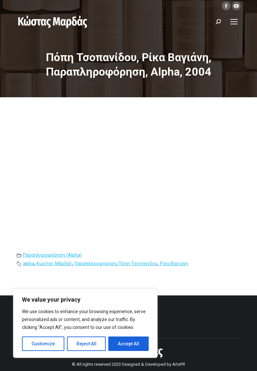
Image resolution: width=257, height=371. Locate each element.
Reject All (86, 343)
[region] (85, 323)
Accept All (128, 343)
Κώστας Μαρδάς (54, 264)
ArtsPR (178, 364)
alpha (28, 264)
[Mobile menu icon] (234, 21)
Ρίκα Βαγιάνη (174, 264)
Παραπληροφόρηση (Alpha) (52, 255)
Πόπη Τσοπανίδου (138, 264)
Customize (43, 343)
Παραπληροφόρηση (96, 264)
